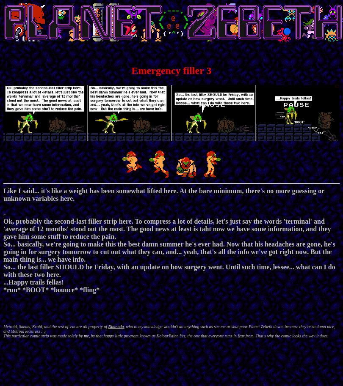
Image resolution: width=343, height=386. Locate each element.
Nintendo (116, 326)
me (86, 336)
